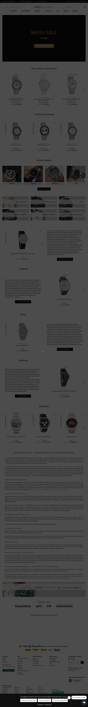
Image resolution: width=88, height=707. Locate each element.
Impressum (40, 704)
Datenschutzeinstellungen (28, 700)
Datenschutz (47, 704)
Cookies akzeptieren (44, 700)
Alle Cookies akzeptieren (60, 700)
